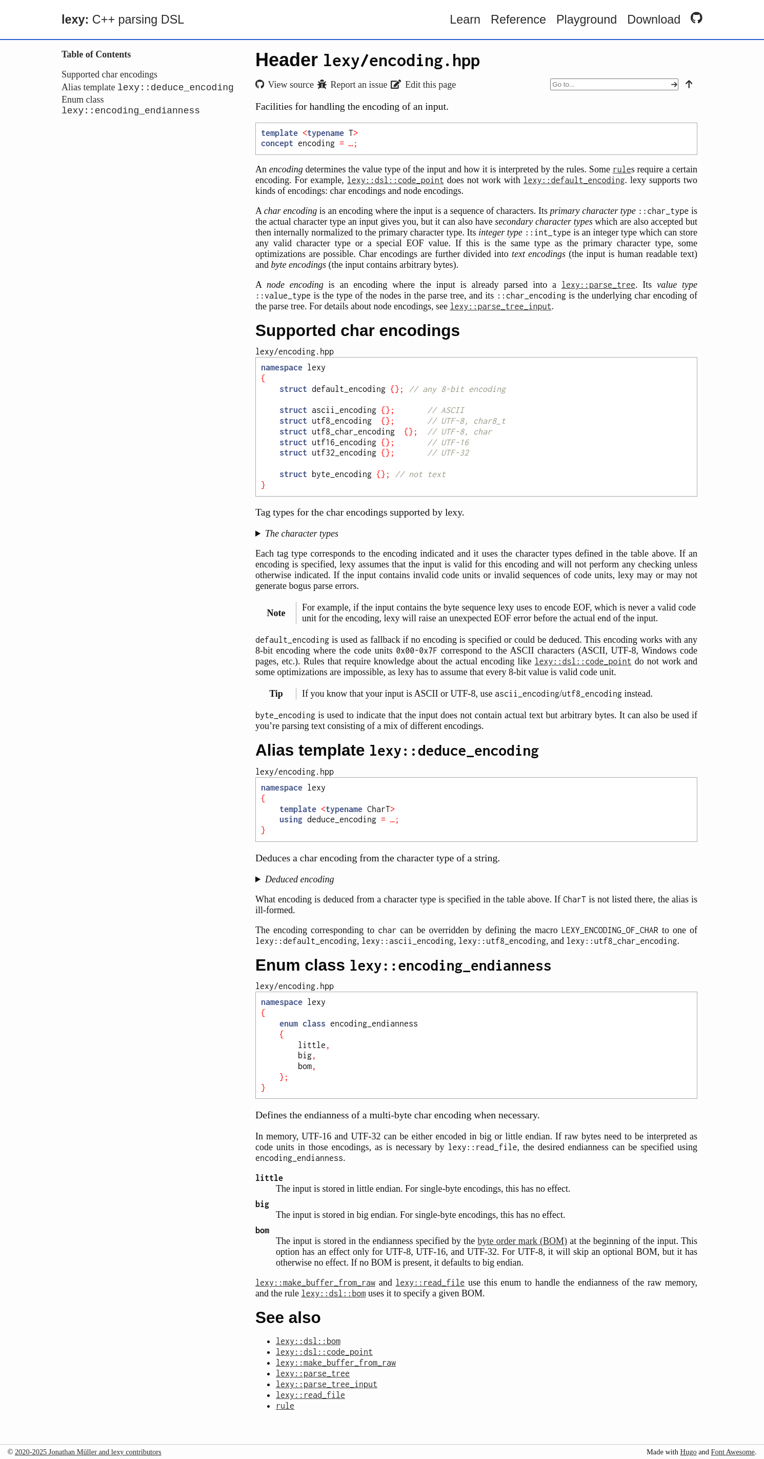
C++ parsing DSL (123, 19)
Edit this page (423, 85)
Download (653, 19)
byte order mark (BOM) (522, 1241)
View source (284, 85)
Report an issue (352, 85)
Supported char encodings (109, 74)
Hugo (688, 1452)
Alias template (148, 89)
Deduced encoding (299, 879)
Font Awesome (733, 1452)
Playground (586, 19)
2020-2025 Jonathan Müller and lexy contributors (88, 1452)
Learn (465, 19)
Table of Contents (96, 54)
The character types (301, 533)
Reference (518, 19)
